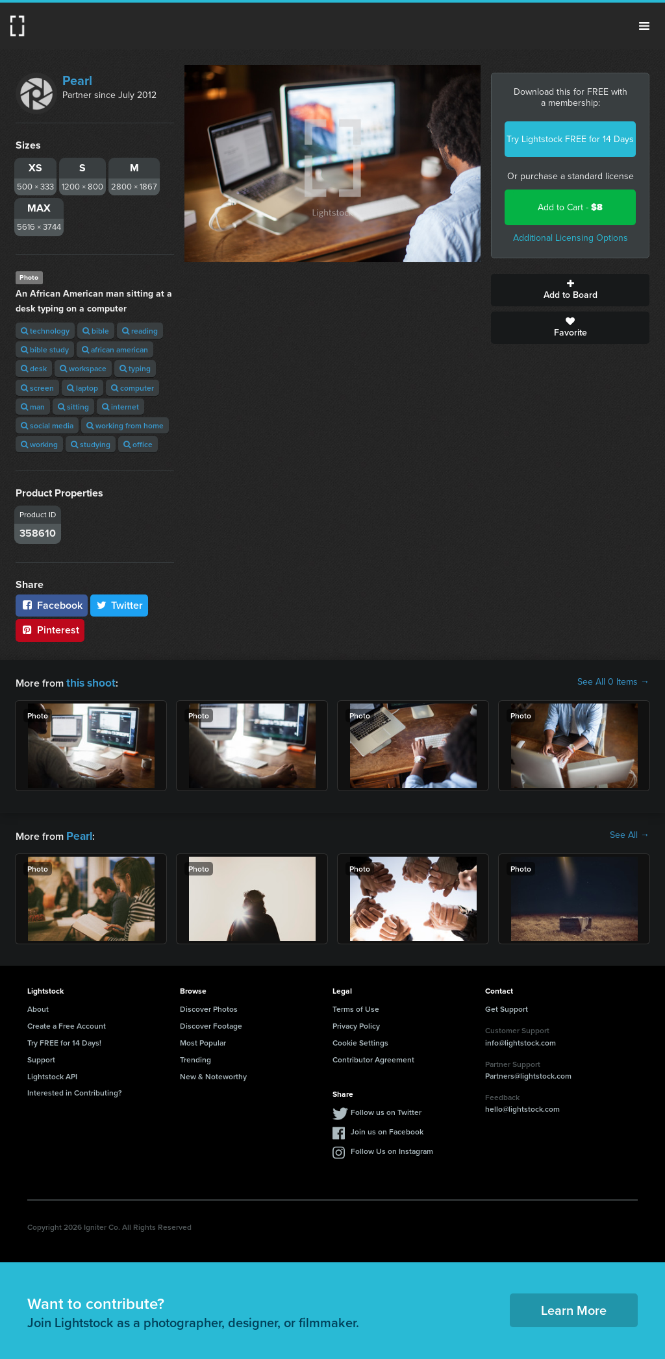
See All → (629, 833)
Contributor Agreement (373, 1056)
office (138, 444)
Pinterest (50, 629)
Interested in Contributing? (74, 1090)
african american (115, 349)
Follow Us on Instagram (392, 1148)
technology (45, 330)
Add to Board (570, 290)
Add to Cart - (570, 207)
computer (132, 387)
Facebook (51, 605)
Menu (644, 26)
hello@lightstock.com (522, 1106)
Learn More (574, 1307)
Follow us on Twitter (386, 1109)
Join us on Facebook (387, 1128)
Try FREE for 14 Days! (64, 1040)
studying (90, 444)
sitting (73, 406)
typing (135, 368)
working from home (125, 425)
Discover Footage (211, 1023)
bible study (45, 349)
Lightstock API (52, 1073)
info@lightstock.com (520, 1040)
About (38, 1006)
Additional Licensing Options (570, 238)
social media (47, 425)
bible (95, 330)
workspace (83, 368)
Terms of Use (355, 1006)
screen (37, 387)
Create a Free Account (66, 1023)
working (39, 444)
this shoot (89, 681)
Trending (195, 1056)
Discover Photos (209, 1006)
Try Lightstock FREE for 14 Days (570, 139)
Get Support (506, 1006)
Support (41, 1056)
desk (34, 368)
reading (140, 330)
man (33, 406)
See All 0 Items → (613, 682)
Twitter (119, 605)
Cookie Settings (360, 1040)
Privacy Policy (356, 1023)
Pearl (77, 80)
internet (120, 406)
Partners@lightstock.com (528, 1073)
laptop (82, 387)
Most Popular (203, 1040)
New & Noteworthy (213, 1073)
